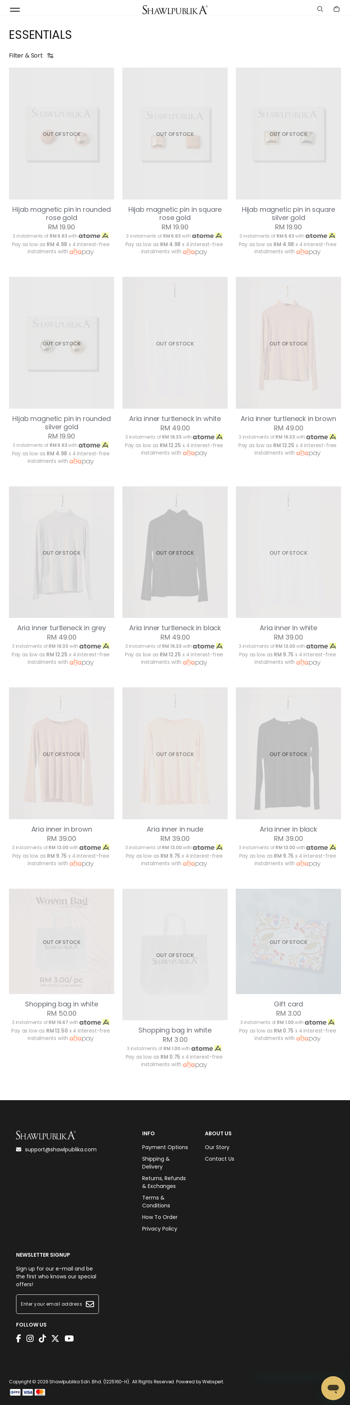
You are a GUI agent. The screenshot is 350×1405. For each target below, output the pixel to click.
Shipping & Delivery (156, 1162)
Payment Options (165, 1147)
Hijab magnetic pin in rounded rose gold (61, 213)
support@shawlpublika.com (56, 1149)
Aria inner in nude (175, 829)
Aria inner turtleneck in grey (61, 628)
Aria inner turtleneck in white (175, 419)
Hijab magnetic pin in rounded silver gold (61, 423)
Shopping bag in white (61, 1004)
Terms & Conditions (156, 1201)
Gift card (288, 1004)
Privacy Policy (159, 1228)
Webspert (212, 1381)
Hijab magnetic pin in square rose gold (175, 213)
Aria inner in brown (61, 829)
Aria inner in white (288, 628)
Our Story (217, 1147)
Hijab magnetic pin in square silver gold (288, 213)
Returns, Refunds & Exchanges (164, 1182)
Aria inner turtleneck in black (175, 628)
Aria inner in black (288, 829)
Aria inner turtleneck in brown (288, 419)
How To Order (160, 1217)
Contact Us (219, 1159)
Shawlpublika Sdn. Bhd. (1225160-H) (89, 1381)
